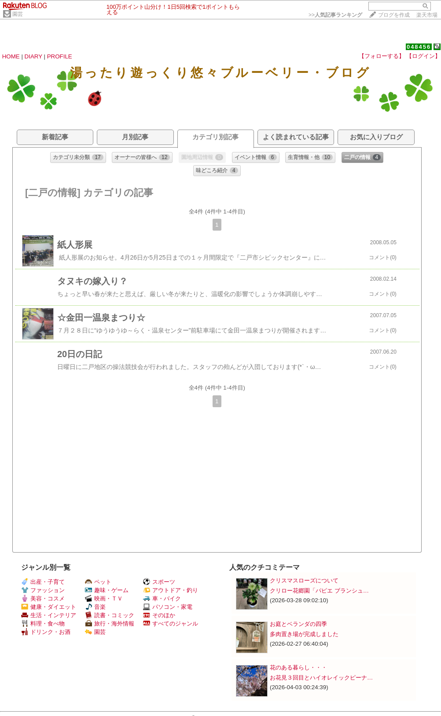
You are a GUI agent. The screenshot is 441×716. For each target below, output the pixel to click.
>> (335, 15)
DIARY (33, 56)
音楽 (95, 607)
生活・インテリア (48, 615)
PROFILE (59, 56)
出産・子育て (43, 582)
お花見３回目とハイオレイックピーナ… (321, 677)
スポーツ (159, 582)
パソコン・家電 (167, 607)
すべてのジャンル (170, 623)
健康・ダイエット (48, 607)
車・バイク (162, 598)
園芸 (17, 14)
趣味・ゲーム (107, 590)
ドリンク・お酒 (45, 632)
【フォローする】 (381, 56)
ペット (98, 582)
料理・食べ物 (43, 623)
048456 (419, 46)
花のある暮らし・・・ (298, 667)
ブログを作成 (394, 15)
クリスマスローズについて (304, 580)
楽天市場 (426, 15)
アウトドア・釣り (170, 590)
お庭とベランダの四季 (298, 624)
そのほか (159, 615)
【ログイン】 (423, 56)
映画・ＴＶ (104, 598)
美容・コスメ (43, 598)
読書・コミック (109, 615)
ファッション (43, 590)
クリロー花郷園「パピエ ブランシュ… (319, 590)
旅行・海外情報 (109, 623)
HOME (11, 56)
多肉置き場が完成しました (304, 634)
